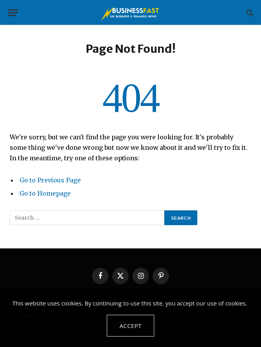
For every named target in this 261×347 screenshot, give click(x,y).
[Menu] (13, 12)
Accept (131, 326)
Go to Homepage (45, 193)
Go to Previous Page (50, 180)
